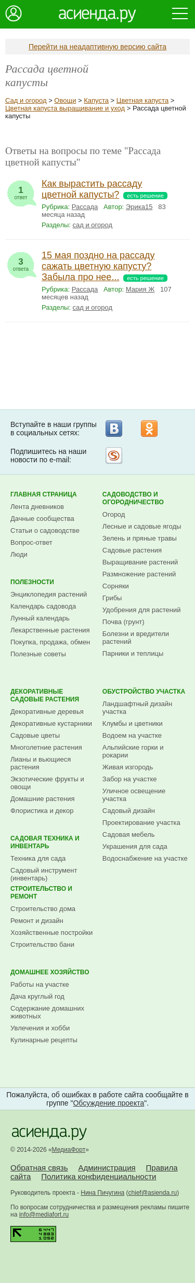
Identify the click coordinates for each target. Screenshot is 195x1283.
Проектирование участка (141, 822)
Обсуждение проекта (108, 1103)
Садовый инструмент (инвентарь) (43, 874)
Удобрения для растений (141, 610)
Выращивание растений (140, 562)
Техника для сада (38, 858)
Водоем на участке (132, 735)
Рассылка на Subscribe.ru (114, 455)
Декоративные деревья (47, 711)
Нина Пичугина (102, 1192)
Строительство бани (42, 944)
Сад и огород (26, 100)
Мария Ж (140, 289)
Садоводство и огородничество (133, 498)
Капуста (96, 100)
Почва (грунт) (123, 622)
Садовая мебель (128, 834)
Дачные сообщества (42, 518)
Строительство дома (42, 909)
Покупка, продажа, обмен (50, 642)
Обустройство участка (143, 691)
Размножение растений (139, 574)
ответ (20, 190)
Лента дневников (37, 507)
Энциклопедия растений (48, 594)
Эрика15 (139, 207)
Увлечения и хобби (40, 1028)
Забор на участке (129, 779)
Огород (113, 514)
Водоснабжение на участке (145, 858)
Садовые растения (132, 550)
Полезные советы (38, 654)
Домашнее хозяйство (49, 972)
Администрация (106, 1167)
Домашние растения (42, 799)
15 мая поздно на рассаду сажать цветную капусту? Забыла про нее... (98, 266)
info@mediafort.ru (44, 1214)
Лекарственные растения (50, 630)
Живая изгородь (127, 767)
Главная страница (43, 494)
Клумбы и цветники (132, 723)
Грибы (112, 598)
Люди (19, 554)
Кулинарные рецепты (43, 1040)
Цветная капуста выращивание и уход (65, 108)
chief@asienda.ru (152, 1192)
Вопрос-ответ (31, 542)
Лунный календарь (40, 618)
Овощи (65, 100)
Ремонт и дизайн (36, 921)
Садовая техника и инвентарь (45, 842)
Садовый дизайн (128, 811)
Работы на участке (39, 984)
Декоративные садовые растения (44, 695)
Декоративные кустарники (51, 723)
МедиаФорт (69, 1149)
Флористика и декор (41, 811)
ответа (20, 262)
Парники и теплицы (132, 653)
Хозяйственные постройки (51, 932)
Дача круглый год (37, 996)
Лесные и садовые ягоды (141, 526)
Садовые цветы (35, 735)
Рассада (85, 207)
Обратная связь (39, 1167)
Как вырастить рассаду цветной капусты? (92, 189)
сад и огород (92, 225)
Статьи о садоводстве (45, 530)
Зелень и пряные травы (139, 538)
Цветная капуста (142, 100)
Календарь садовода (43, 606)
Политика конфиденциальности (98, 1176)
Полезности (32, 582)
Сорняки (115, 586)
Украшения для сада (134, 846)
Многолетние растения (46, 747)
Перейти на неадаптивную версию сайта (97, 47)
